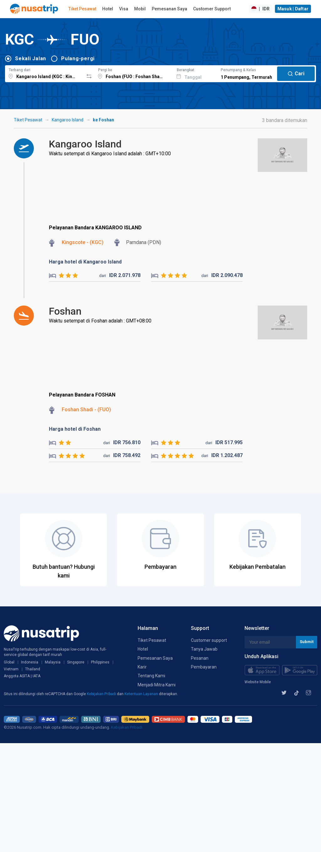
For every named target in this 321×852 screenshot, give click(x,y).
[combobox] (44, 72)
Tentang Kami (151, 675)
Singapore (75, 662)
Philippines (100, 662)
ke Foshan (103, 119)
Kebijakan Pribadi (102, 694)
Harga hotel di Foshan (75, 429)
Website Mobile (258, 682)
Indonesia (29, 662)
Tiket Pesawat (82, 8)
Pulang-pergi (78, 58)
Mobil (140, 8)
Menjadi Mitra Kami (157, 684)
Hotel (107, 8)
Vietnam (11, 669)
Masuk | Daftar (293, 8)
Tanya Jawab (204, 649)
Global (9, 662)
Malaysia (53, 662)
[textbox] (44, 72)
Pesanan (199, 658)
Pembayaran (204, 666)
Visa (123, 8)
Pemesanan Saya (169, 8)
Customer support (209, 640)
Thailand (32, 669)
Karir (142, 666)
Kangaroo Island (67, 119)
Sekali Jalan (30, 58)
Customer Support (212, 8)
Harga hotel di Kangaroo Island (85, 262)
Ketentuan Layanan (141, 694)
